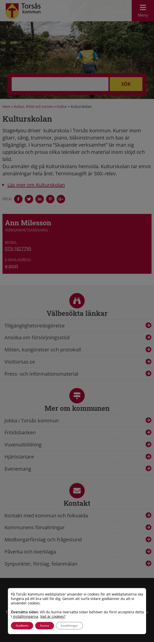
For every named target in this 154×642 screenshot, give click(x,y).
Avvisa (44, 625)
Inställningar (69, 625)
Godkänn (22, 625)
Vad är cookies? (52, 616)
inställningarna (25, 616)
